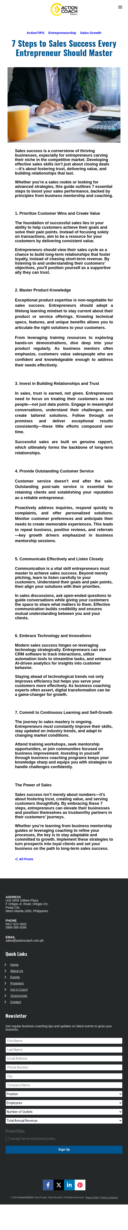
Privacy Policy (15, 1131)
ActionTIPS (35, 33)
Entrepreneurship (62, 33)
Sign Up (64, 1149)
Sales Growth (90, 33)
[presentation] (64, 1163)
